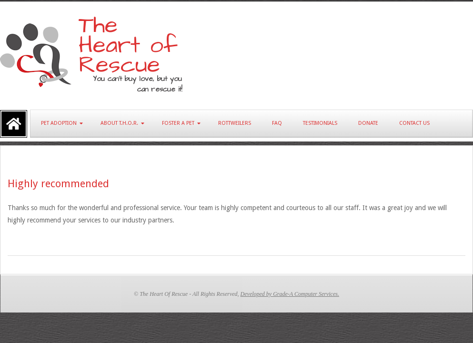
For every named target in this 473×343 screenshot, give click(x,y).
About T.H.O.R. (119, 123)
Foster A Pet (178, 123)
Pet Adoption (59, 123)
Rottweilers (234, 123)
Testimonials (320, 123)
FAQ (277, 123)
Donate (368, 123)
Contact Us (414, 123)
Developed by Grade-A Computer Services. (290, 294)
